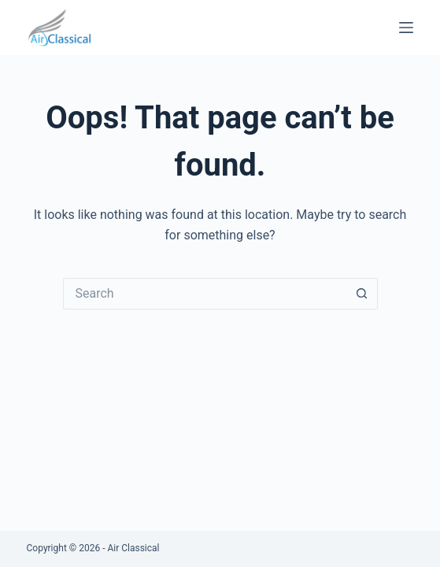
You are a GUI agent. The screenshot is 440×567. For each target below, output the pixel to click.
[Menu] (406, 27)
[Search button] (362, 293)
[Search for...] (204, 293)
